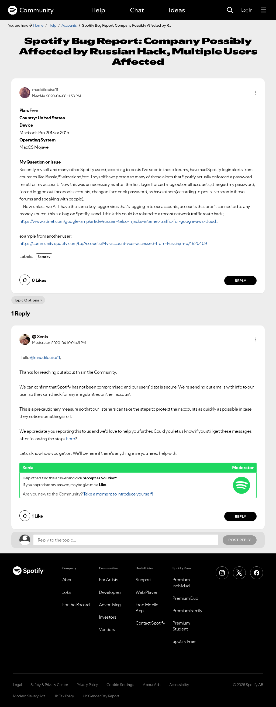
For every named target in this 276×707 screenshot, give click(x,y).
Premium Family (187, 611)
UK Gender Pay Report (101, 696)
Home (38, 25)
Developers (110, 592)
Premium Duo (185, 598)
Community (30, 10)
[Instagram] (222, 572)
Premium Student (181, 626)
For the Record (76, 605)
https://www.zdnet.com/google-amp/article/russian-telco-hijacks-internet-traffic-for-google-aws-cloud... (119, 221)
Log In (246, 10)
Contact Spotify (150, 623)
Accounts (69, 25)
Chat (137, 10)
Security (44, 256)
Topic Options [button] (26, 300)
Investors (107, 617)
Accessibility (179, 684)
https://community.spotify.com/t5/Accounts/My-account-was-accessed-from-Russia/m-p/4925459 (113, 243)
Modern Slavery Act (29, 696)
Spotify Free (184, 641)
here (70, 439)
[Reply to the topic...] (125, 540)
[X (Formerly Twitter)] (239, 572)
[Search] (229, 10)
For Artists (108, 580)
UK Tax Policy (63, 696)
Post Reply (239, 540)
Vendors (107, 629)
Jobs (66, 592)
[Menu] (263, 10)
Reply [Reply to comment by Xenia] (240, 516)
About (68, 580)
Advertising (110, 605)
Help (98, 10)
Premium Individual (181, 582)
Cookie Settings (120, 684)
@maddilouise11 (45, 357)
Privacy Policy (87, 684)
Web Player (146, 592)
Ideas (177, 10)
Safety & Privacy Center (49, 684)
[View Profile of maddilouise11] (45, 89)
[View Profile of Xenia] (42, 336)
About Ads (152, 684)
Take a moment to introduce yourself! (118, 494)
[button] (255, 93)
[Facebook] (256, 572)
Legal (17, 684)
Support (143, 580)
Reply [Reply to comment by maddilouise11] (240, 280)
